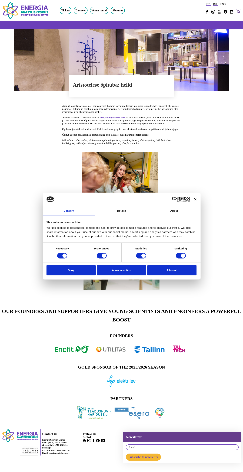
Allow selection (121, 270)
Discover (80, 10)
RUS (215, 4)
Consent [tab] (69, 210)
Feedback (87, 437)
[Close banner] (195, 199)
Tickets (65, 10)
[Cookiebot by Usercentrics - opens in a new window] (174, 199)
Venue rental (99, 10)
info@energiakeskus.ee (59, 453)
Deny (71, 270)
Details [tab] (121, 210)
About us (117, 10)
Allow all (172, 270)
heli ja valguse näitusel (112, 117)
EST (208, 4)
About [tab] (174, 210)
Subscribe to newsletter (143, 457)
